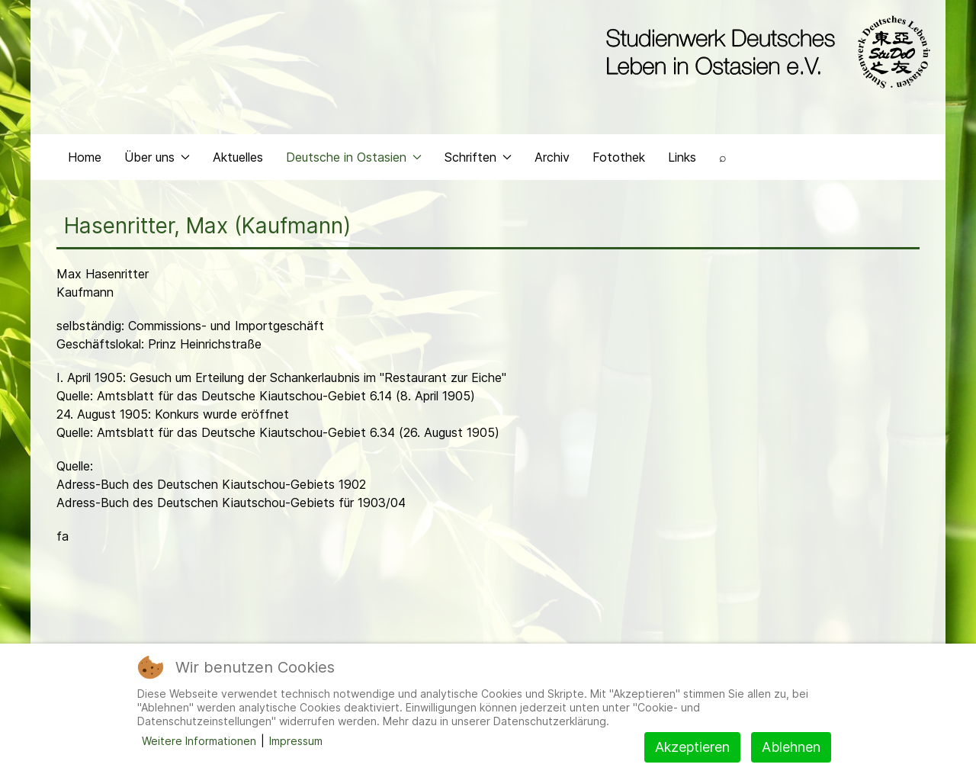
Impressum (296, 740)
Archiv (552, 157)
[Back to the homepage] (764, 52)
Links (682, 157)
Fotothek (618, 157)
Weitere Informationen (199, 740)
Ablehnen (791, 747)
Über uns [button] (157, 157)
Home (84, 157)
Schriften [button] (478, 157)
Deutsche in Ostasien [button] (354, 157)
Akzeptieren (692, 747)
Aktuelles (238, 157)
